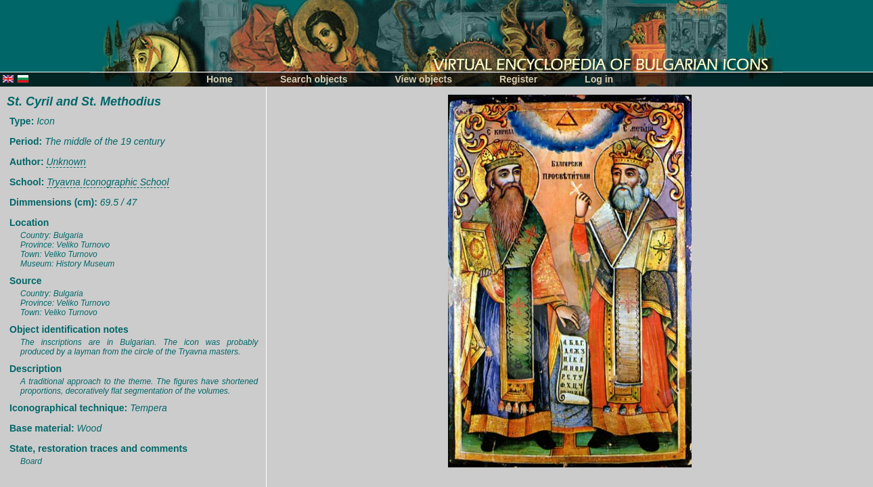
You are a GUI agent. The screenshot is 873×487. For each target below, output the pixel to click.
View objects (424, 79)
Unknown (65, 161)
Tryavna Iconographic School (108, 182)
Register (518, 79)
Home (219, 79)
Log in (599, 79)
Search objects (314, 79)
